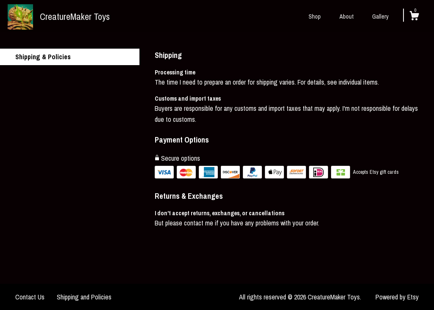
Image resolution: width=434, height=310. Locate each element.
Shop (315, 16)
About (346, 16)
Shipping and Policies (84, 297)
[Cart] (414, 17)
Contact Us (30, 297)
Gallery (380, 16)
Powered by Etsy (397, 297)
